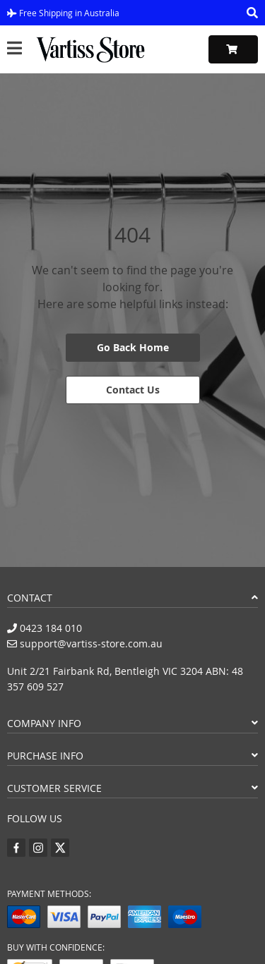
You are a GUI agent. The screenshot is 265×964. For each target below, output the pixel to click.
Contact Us (133, 389)
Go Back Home (133, 347)
